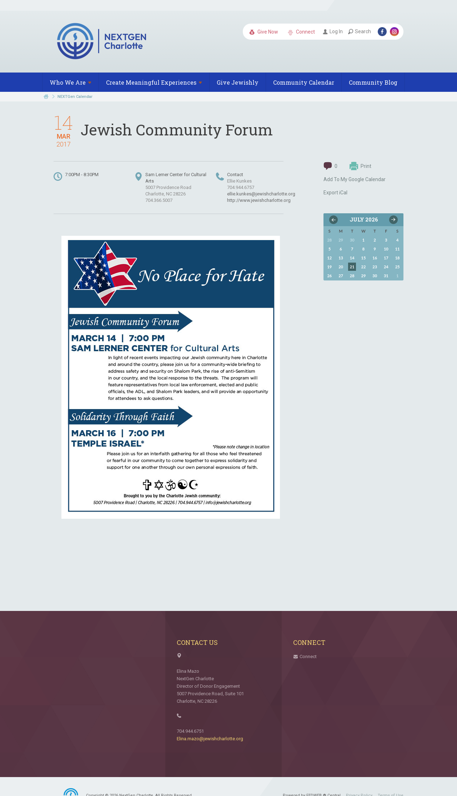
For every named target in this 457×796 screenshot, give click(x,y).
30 (374, 275)
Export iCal (335, 192)
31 (386, 275)
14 (352, 257)
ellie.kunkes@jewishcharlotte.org (261, 193)
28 (352, 275)
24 (386, 266)
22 (363, 266)
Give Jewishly (237, 82)
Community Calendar (303, 82)
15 (363, 257)
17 (386, 257)
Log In (333, 31)
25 (397, 266)
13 (340, 257)
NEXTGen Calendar (74, 96)
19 (329, 266)
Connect (301, 32)
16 (374, 257)
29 (363, 275)
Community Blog (373, 82)
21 (352, 266)
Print (360, 166)
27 (340, 275)
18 (397, 257)
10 (386, 249)
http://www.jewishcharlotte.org (259, 200)
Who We (70, 82)
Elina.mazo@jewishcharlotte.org (210, 738)
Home (46, 96)
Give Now (263, 32)
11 (397, 249)
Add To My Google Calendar (354, 179)
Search (359, 31)
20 (340, 266)
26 (329, 275)
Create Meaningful (154, 82)
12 (329, 257)
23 (374, 266)
